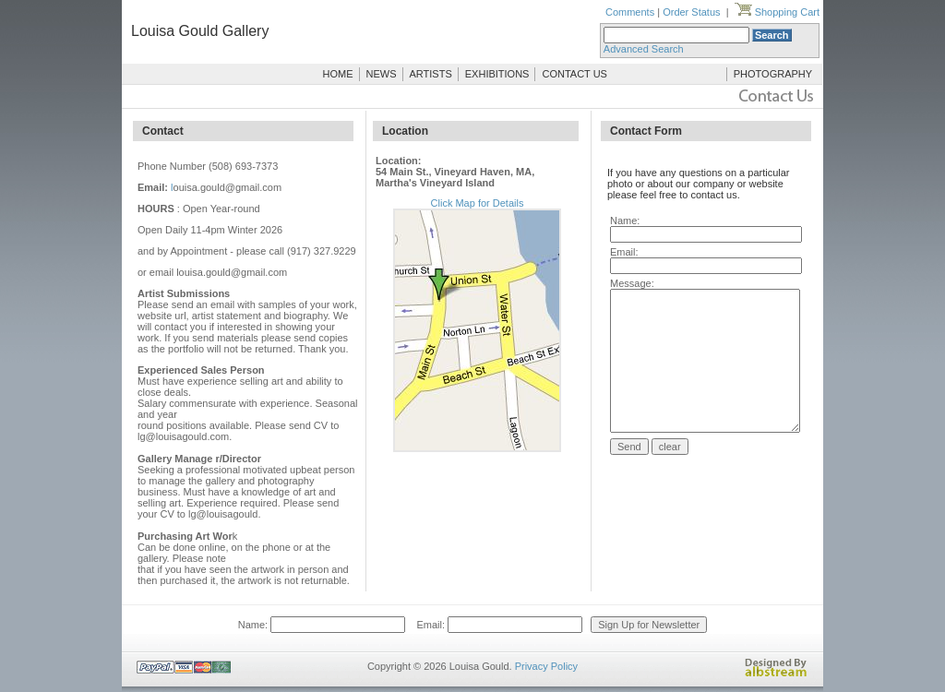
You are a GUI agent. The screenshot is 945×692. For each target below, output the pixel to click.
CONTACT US (574, 73)
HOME (338, 73)
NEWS (381, 73)
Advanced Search (644, 48)
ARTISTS (431, 73)
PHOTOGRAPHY (773, 73)
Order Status (691, 12)
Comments (629, 12)
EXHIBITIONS (497, 73)
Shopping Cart (777, 12)
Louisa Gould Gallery (200, 31)
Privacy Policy (546, 666)
